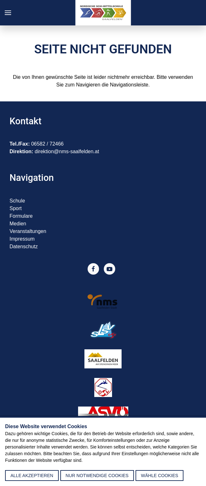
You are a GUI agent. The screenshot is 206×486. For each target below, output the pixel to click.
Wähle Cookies (159, 475)
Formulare (21, 216)
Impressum (22, 239)
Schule (17, 200)
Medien (18, 223)
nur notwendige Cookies (97, 475)
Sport (16, 208)
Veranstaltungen (28, 231)
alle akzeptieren (31, 475)
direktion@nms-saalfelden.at (67, 151)
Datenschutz (24, 246)
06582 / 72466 (47, 144)
